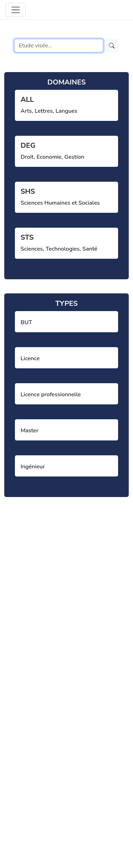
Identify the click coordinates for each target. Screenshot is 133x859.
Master (29, 430)
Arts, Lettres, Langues (49, 111)
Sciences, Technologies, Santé (59, 249)
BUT (26, 322)
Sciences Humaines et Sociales (60, 203)
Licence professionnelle (51, 394)
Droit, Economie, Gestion (52, 157)
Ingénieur (33, 467)
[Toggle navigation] (16, 10)
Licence (30, 358)
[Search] (58, 45)
